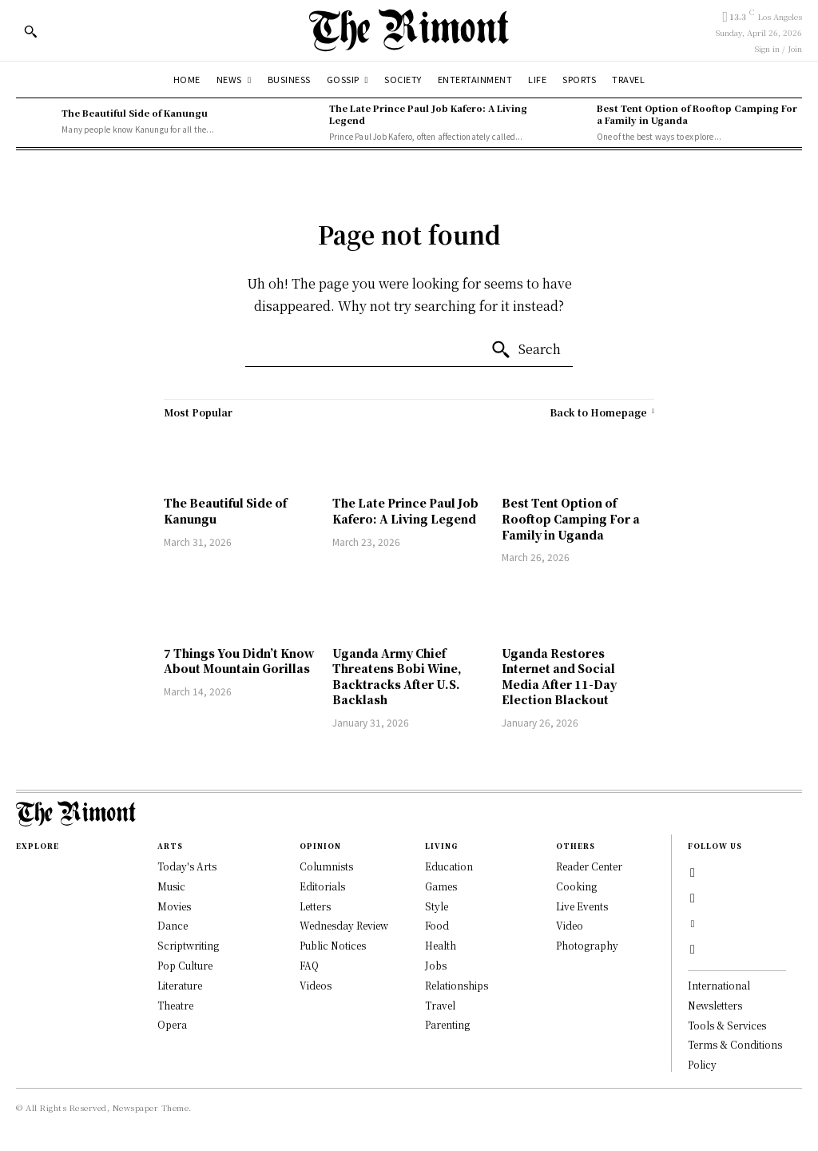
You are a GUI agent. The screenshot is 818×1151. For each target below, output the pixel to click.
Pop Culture (184, 965)
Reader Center (589, 866)
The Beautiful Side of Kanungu (135, 112)
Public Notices (333, 945)
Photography (587, 945)
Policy (702, 1064)
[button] (30, 31)
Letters (315, 906)
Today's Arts (186, 866)
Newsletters (715, 1005)
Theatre (175, 1005)
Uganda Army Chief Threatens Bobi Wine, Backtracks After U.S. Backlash (397, 676)
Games (441, 886)
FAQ (309, 965)
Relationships (456, 985)
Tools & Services (727, 1025)
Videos (316, 985)
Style (436, 906)
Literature (179, 985)
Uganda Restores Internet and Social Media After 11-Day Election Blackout (559, 676)
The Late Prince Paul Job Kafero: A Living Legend (428, 114)
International (719, 985)
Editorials (322, 886)
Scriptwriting (188, 945)
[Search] (525, 350)
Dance (172, 925)
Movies (174, 906)
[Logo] (409, 30)
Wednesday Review (344, 925)
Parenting (447, 1024)
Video (569, 925)
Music (171, 886)
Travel (440, 1005)
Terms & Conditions (735, 1044)
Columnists (326, 866)
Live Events (582, 906)
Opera (172, 1024)
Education (449, 866)
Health (440, 945)
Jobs (436, 965)
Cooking (576, 886)
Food (437, 925)
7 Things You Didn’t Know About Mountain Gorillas (239, 661)
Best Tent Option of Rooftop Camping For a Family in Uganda (697, 114)
